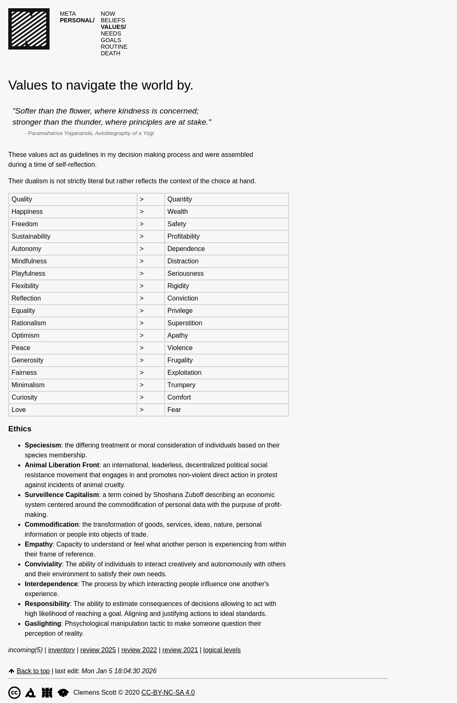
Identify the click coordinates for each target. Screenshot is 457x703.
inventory (61, 649)
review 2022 (139, 649)
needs (111, 33)
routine (114, 46)
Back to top (33, 671)
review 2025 (98, 649)
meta (68, 13)
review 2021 (180, 649)
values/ (113, 27)
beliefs (113, 20)
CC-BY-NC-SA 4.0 (168, 692)
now (108, 13)
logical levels (222, 649)
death (111, 53)
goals (111, 40)
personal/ (77, 20)
